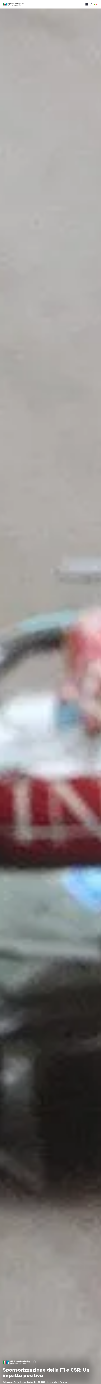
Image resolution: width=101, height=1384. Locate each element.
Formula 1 (54, 1382)
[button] (95, 4)
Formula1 (64, 1382)
